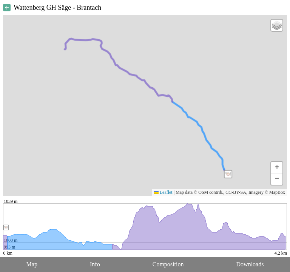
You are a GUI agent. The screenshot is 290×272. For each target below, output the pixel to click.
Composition (168, 264)
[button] (228, 174)
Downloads (250, 264)
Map (31, 264)
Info (95, 264)
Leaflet (163, 192)
